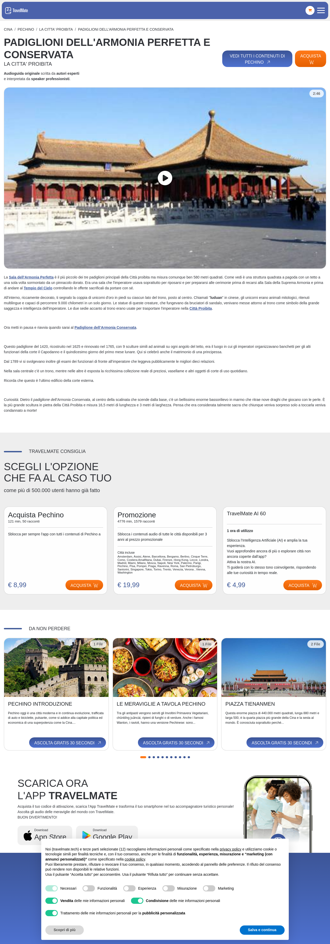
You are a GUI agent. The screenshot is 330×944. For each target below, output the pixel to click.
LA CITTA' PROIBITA (56, 29)
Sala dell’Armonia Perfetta (31, 277)
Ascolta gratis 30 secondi (68, 742)
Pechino (26, 29)
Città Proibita (200, 308)
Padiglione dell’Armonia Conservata (105, 327)
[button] (143, 757)
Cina (8, 29)
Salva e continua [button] (262, 930)
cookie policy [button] (135, 859)
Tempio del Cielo (38, 288)
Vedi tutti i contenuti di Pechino (257, 59)
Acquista (310, 59)
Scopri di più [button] (65, 930)
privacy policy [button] (230, 849)
